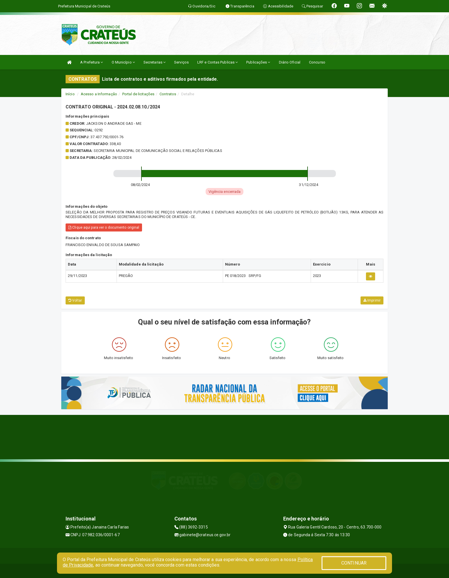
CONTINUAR (354, 563)
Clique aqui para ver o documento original (103, 227)
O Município (123, 62)
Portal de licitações (138, 94)
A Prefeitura (91, 62)
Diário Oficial (289, 62)
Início (70, 94)
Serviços (181, 62)
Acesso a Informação (99, 94)
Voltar (75, 300)
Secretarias (154, 62)
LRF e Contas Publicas (217, 62)
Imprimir (372, 300)
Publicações (258, 62)
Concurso (317, 62)
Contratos (167, 94)
